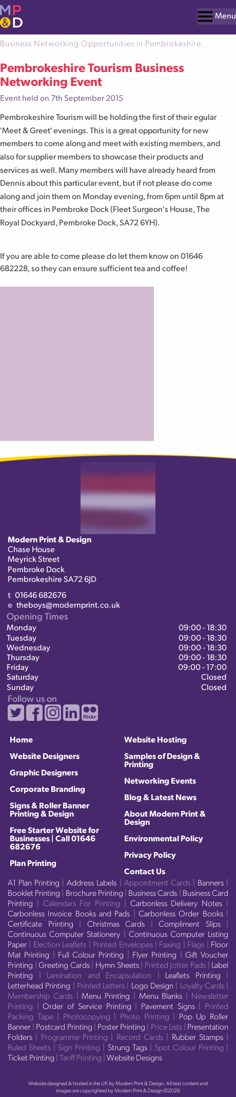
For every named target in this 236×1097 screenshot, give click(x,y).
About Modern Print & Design (165, 817)
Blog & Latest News (160, 796)
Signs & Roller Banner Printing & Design (49, 809)
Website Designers (45, 755)
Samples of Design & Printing (162, 759)
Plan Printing (33, 862)
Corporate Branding (47, 788)
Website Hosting (155, 739)
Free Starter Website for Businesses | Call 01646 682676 (54, 838)
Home (21, 739)
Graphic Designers (44, 772)
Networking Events (160, 780)
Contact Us (144, 870)
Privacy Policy (150, 854)
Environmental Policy (163, 838)
